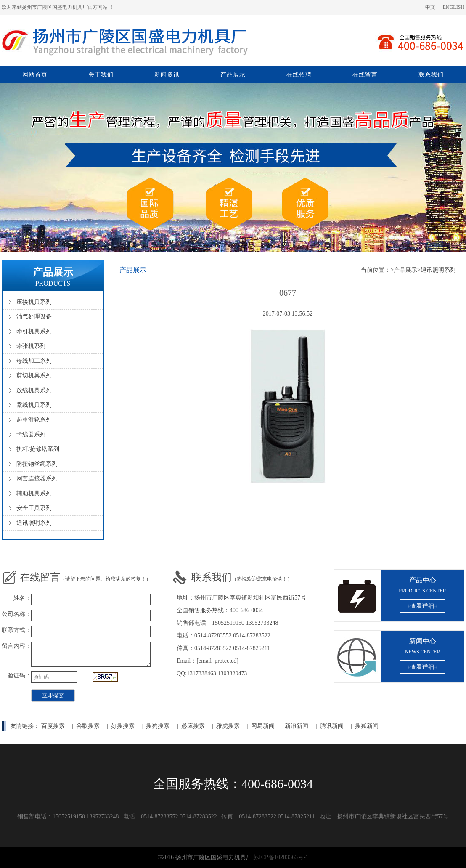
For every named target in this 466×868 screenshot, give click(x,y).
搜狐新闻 (367, 726)
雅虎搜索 (228, 726)
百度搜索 (53, 726)
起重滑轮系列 (34, 420)
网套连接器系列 (37, 478)
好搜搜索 (123, 726)
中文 (430, 7)
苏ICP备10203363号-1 (280, 857)
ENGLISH (453, 7)
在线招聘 (299, 75)
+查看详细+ (422, 606)
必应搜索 (193, 726)
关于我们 (101, 75)
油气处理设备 (34, 316)
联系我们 (431, 75)
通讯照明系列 (34, 523)
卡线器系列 (31, 434)
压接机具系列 (34, 302)
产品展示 (233, 75)
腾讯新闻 (332, 726)
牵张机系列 (31, 346)
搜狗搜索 (157, 726)
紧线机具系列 (34, 405)
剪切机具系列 (34, 375)
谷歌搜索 (88, 726)
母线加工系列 (34, 361)
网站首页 (35, 75)
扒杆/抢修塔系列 (37, 449)
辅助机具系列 (34, 493)
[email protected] (217, 661)
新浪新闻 (296, 726)
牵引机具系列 (34, 331)
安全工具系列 (34, 508)
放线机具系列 (34, 390)
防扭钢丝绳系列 (37, 464)
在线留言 (365, 75)
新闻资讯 (167, 75)
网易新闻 (263, 726)
